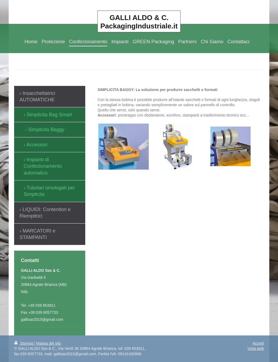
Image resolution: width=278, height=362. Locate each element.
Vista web (256, 348)
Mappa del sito (48, 343)
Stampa (24, 343)
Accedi (258, 343)
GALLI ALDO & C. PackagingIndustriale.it (139, 22)
